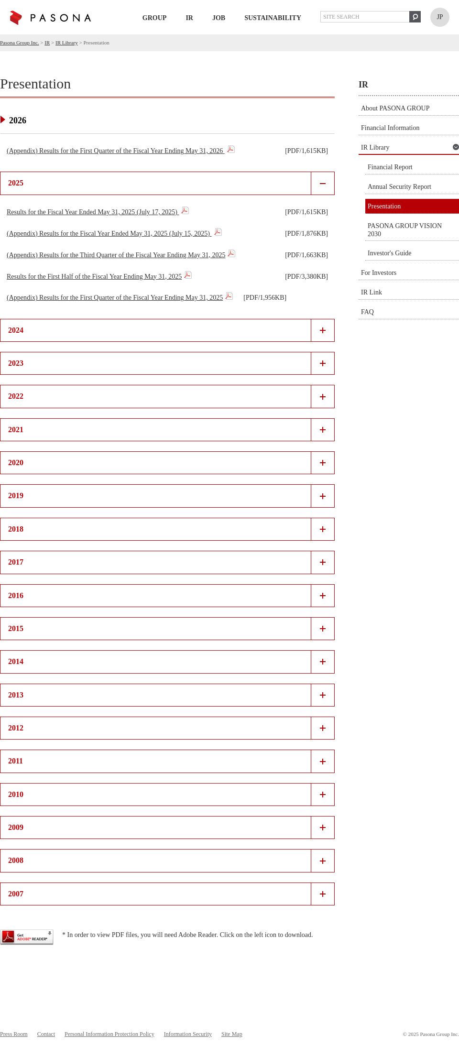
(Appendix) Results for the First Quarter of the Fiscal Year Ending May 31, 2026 (116, 150)
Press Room (14, 1034)
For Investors (378, 272)
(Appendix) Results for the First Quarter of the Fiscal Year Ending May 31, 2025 (115, 297)
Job (218, 18)
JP (440, 17)
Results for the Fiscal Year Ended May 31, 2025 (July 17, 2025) (93, 212)
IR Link (371, 292)
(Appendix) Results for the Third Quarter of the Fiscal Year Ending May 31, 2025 (116, 255)
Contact (46, 1034)
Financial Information (390, 127)
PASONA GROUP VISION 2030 (405, 230)
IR (189, 18)
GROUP (154, 18)
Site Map (231, 1034)
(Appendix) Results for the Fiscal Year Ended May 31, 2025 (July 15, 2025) (109, 233)
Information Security (188, 1034)
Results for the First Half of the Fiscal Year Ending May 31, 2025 (94, 276)
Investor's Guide (390, 253)
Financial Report (390, 167)
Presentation (384, 206)
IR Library (66, 42)
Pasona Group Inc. (19, 42)
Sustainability (272, 18)
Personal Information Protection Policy (109, 1034)
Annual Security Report (399, 186)
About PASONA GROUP (395, 108)
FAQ (367, 312)
